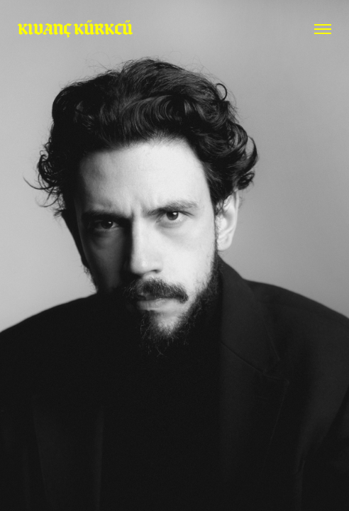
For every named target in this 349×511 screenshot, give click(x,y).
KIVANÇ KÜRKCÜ (75, 28)
